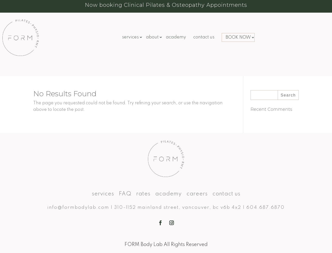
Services (130, 37)
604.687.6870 (265, 207)
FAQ (125, 194)
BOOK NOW (238, 37)
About (152, 37)
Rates (143, 194)
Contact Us (203, 37)
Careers (197, 194)
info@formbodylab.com (78, 207)
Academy (176, 37)
